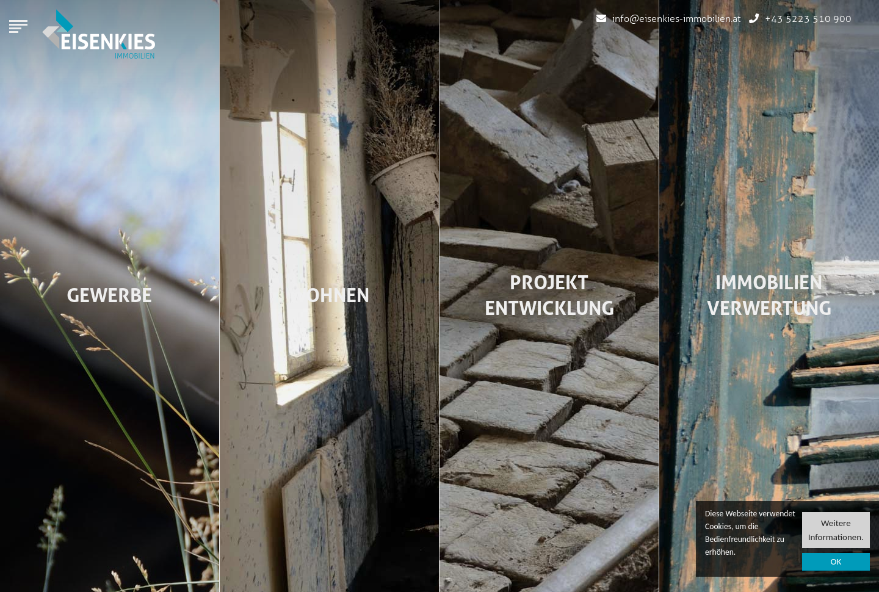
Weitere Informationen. (836, 530)
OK (835, 562)
